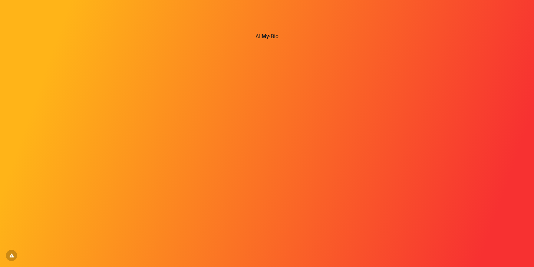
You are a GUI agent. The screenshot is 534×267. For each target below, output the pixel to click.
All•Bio (267, 36)
